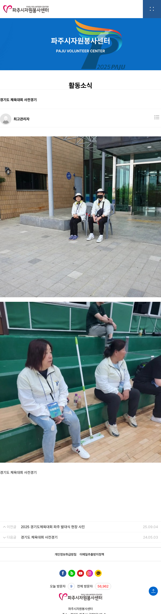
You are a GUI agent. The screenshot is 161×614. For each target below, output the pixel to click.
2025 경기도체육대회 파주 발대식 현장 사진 (53, 477)
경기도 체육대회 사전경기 (39, 487)
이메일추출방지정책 (92, 504)
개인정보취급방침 (65, 504)
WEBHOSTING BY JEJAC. (80, 593)
